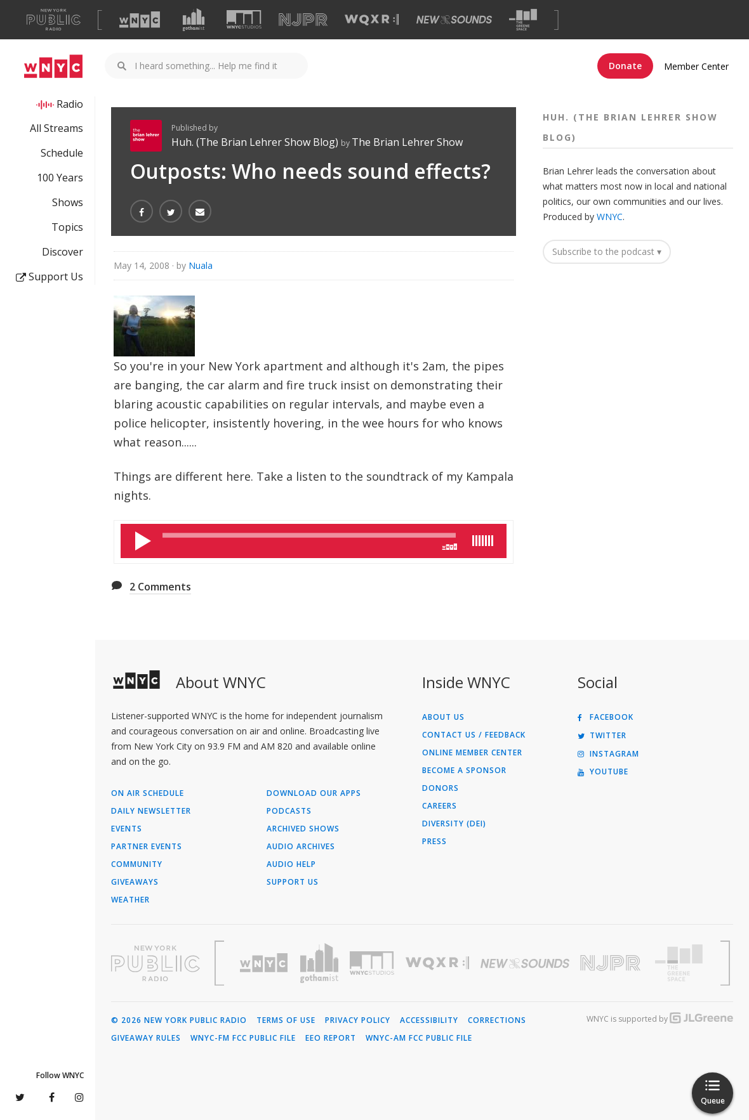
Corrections (497, 1020)
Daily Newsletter (151, 811)
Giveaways (135, 882)
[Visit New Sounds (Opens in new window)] (454, 19)
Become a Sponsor (464, 770)
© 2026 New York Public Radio (179, 1020)
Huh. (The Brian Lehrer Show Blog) (256, 142)
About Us (443, 717)
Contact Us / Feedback (474, 735)
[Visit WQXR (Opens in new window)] (372, 20)
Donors (440, 788)
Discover (62, 252)
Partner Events (146, 846)
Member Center (696, 66)
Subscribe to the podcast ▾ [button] (606, 251)
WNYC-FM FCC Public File (243, 1038)
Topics (67, 227)
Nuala (201, 265)
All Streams (56, 128)
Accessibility (429, 1020)
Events (126, 829)
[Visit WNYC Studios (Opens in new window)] (244, 19)
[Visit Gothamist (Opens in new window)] (193, 19)
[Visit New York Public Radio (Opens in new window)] (155, 963)
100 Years (60, 178)
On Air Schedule (147, 793)
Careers (439, 806)
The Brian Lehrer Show (407, 142)
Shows (67, 202)
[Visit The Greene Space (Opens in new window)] (523, 20)
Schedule (62, 153)
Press (434, 841)
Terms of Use (285, 1020)
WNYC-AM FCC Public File (419, 1038)
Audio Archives (301, 846)
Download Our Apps (314, 793)
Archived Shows (303, 829)
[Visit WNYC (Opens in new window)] (139, 19)
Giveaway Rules (146, 1038)
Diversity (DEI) (454, 824)
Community (136, 864)
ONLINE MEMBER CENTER (472, 753)
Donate (625, 66)
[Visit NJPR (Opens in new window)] (303, 20)
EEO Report (330, 1038)
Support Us (49, 276)
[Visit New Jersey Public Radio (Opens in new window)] (612, 963)
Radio (69, 104)
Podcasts (289, 811)
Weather (130, 900)
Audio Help (291, 864)
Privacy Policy (357, 1020)
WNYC (610, 217)
